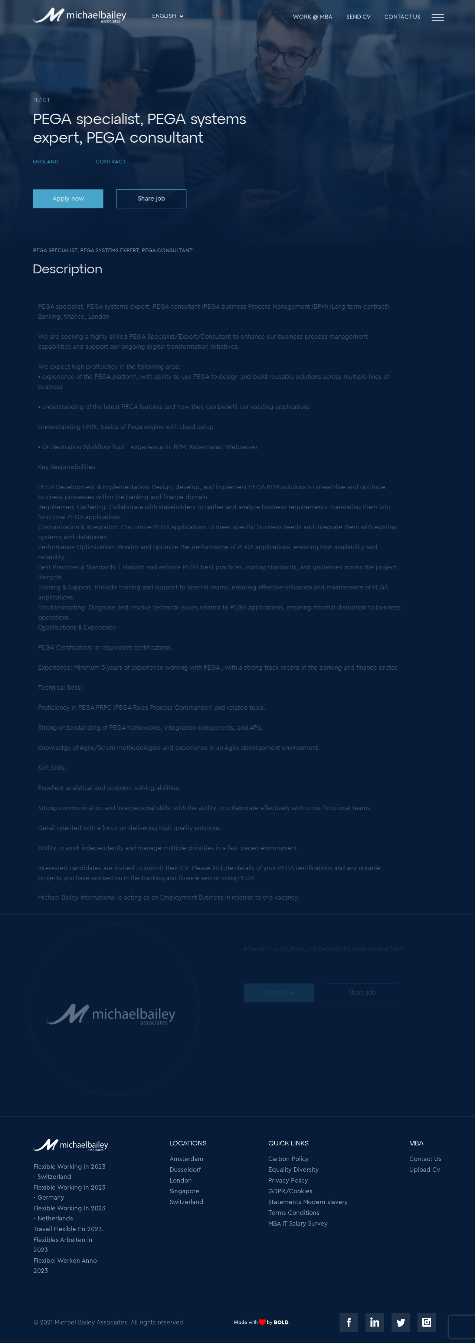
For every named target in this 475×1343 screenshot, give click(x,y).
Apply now (67, 198)
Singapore (184, 1191)
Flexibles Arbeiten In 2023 (62, 1245)
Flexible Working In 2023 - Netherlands (69, 1213)
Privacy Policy (288, 1180)
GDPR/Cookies (290, 1191)
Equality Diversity (293, 1170)
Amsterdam (186, 1159)
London (181, 1180)
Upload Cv (424, 1170)
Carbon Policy (288, 1159)
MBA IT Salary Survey (298, 1223)
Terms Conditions (294, 1213)
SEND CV (358, 19)
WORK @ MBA (312, 19)
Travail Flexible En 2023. (68, 1229)
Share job (150, 198)
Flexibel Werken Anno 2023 (65, 1266)
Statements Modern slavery (308, 1202)
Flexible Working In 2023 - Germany (69, 1192)
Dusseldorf (185, 1170)
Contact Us (402, 19)
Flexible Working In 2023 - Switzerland (69, 1172)
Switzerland (186, 1202)
